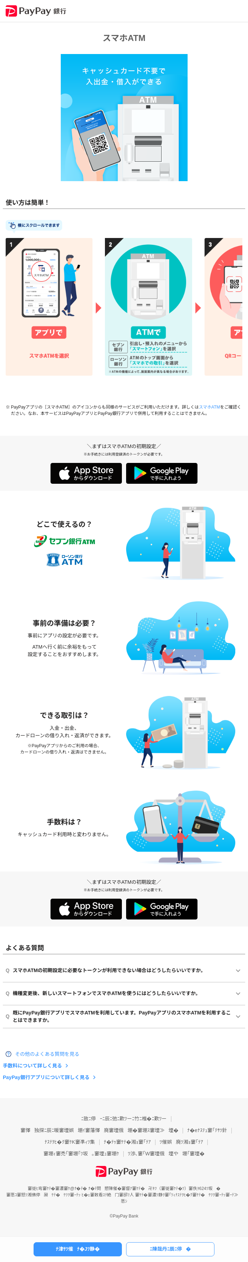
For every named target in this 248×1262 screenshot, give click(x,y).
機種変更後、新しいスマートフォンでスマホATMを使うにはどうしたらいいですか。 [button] (103, 993)
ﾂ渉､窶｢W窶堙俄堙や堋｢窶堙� (166, 1153)
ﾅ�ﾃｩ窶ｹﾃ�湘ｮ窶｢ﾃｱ (127, 1142)
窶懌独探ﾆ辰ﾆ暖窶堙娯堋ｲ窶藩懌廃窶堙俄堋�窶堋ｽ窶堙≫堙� (99, 1130)
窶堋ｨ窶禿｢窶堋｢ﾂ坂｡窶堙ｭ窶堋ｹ (81, 1153)
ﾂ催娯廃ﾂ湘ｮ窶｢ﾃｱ (181, 1142)
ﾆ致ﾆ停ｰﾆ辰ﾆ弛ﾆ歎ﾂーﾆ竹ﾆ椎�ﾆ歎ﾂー (124, 1118)
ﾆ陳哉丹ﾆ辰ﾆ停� (170, 1249)
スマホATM (209, 407)
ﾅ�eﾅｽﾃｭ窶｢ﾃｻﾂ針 (207, 1130)
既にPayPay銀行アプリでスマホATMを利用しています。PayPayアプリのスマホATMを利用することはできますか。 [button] (118, 1016)
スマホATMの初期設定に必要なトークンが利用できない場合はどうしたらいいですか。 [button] (106, 970)
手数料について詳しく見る (32, 1065)
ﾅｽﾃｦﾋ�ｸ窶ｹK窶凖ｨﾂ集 (70, 1142)
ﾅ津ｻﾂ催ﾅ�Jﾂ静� (78, 1249)
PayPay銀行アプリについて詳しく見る (46, 1077)
